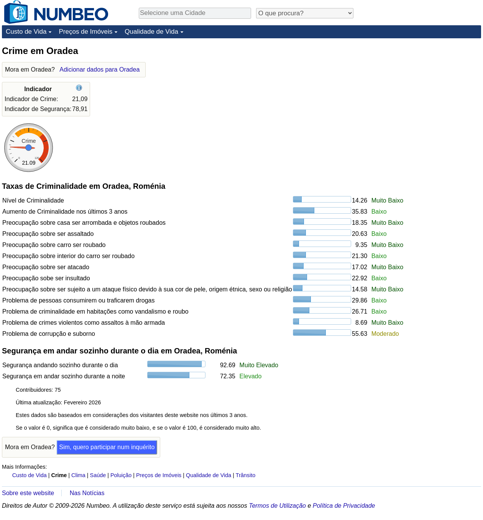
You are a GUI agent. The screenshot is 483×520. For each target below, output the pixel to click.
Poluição (120, 475)
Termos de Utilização (277, 505)
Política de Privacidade (344, 505)
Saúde (98, 475)
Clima (78, 475)
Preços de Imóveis (85, 31)
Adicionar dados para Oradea (99, 69)
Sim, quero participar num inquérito (106, 447)
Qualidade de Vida (151, 31)
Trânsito (245, 475)
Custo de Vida (26, 31)
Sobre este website (28, 493)
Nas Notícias (87, 493)
